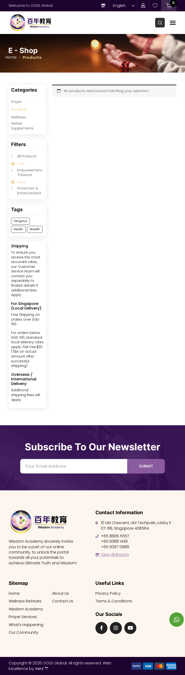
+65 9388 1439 (114, 541)
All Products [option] (27, 156)
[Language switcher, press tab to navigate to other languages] (123, 5)
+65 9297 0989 (115, 547)
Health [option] (18, 229)
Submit (146, 466)
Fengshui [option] (20, 221)
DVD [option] (20, 164)
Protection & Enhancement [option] (29, 191)
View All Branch (115, 554)
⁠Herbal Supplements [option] (22, 126)
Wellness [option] (18, 117)
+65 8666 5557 (115, 536)
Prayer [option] (16, 102)
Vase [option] (21, 182)
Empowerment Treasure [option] (29, 172)
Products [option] (19, 109)
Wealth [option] (35, 229)
